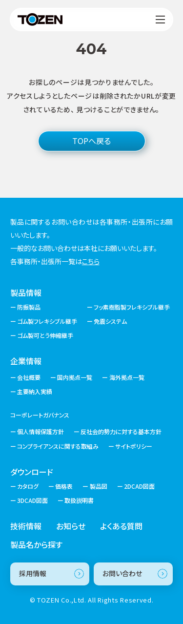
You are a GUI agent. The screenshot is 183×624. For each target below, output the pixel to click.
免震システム (110, 321)
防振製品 (29, 307)
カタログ (28, 486)
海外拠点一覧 (126, 377)
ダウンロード (31, 472)
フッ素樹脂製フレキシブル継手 (132, 307)
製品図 (98, 486)
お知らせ (70, 526)
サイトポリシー (133, 446)
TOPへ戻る (91, 140)
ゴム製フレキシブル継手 (47, 321)
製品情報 (25, 292)
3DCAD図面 (32, 500)
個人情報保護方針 (40, 432)
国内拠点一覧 (74, 377)
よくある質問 (121, 526)
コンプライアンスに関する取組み (58, 446)
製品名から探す (36, 544)
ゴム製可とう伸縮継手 (45, 335)
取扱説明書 (79, 500)
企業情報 (25, 361)
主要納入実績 (34, 391)
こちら (91, 261)
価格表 (64, 486)
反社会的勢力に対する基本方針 (121, 432)
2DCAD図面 (139, 486)
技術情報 (25, 526)
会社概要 (29, 377)
